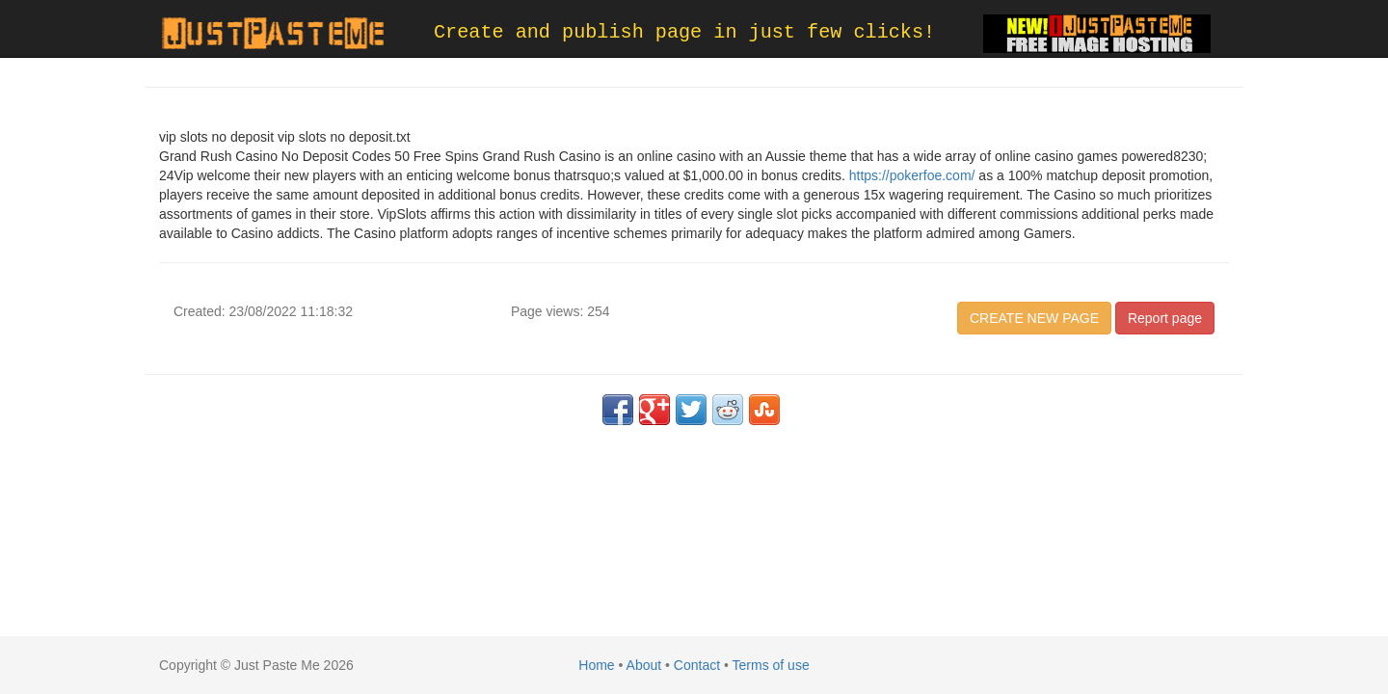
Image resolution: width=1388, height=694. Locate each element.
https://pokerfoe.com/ (912, 175)
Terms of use (771, 665)
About (644, 665)
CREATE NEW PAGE (1034, 318)
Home (596, 665)
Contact (697, 665)
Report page (1165, 318)
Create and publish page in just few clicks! (684, 32)
